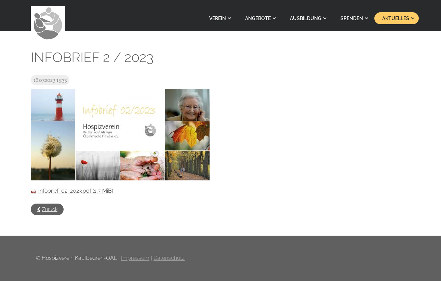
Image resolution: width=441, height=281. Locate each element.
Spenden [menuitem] (351, 18)
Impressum (135, 258)
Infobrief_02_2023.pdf (75, 191)
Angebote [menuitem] (258, 18)
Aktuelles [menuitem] (395, 18)
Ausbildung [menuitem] (305, 18)
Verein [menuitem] (217, 18)
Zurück (49, 209)
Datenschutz (169, 258)
